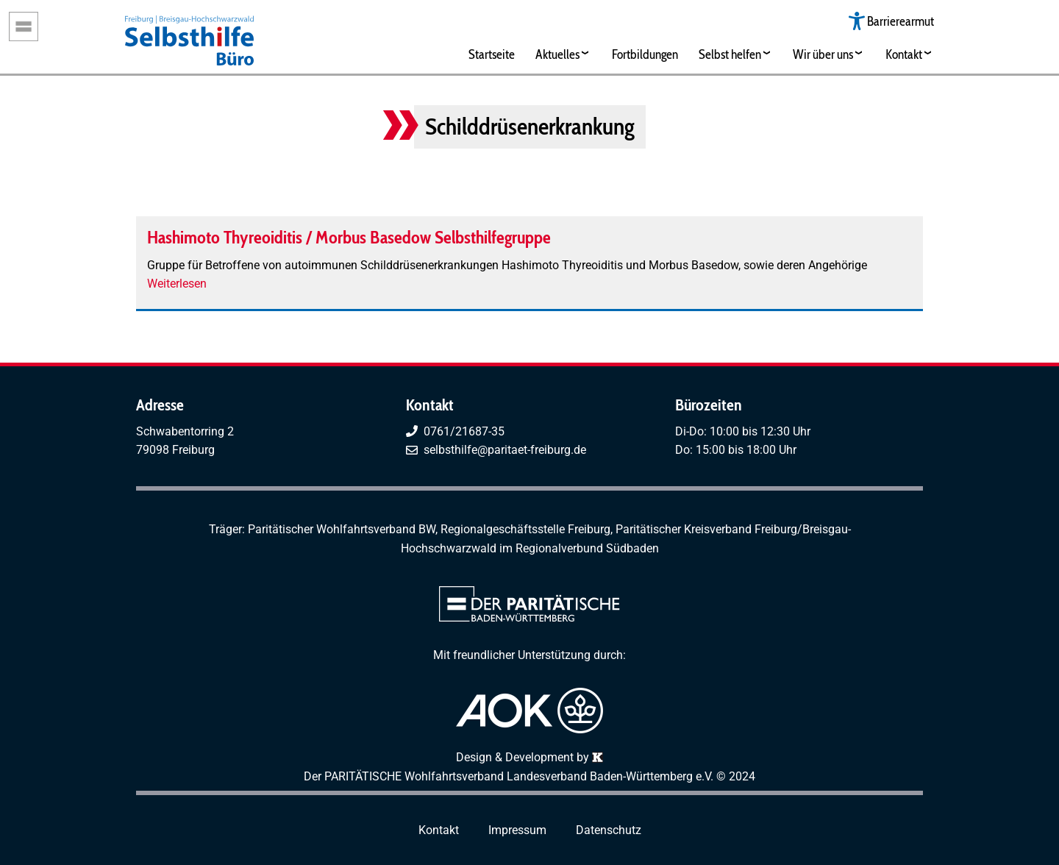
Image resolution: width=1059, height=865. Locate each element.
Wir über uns (823, 54)
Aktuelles (557, 54)
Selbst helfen (730, 54)
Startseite (491, 54)
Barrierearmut (900, 21)
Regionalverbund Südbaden (587, 548)
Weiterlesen (177, 284)
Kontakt (903, 54)
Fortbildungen (645, 54)
